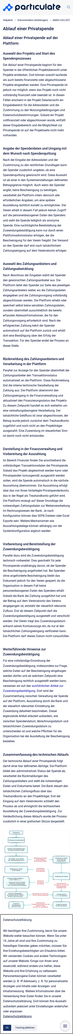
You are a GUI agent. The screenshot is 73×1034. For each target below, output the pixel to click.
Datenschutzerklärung (17, 1016)
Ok (7, 1027)
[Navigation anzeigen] (65, 1026)
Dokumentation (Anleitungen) (32, 20)
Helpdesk (8, 20)
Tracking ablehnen (25, 1027)
